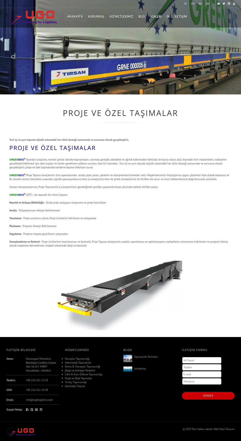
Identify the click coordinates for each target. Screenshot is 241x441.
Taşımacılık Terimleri (146, 357)
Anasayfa (75, 17)
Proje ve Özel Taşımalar (78, 378)
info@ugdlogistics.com (39, 400)
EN (192, 4)
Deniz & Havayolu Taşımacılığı (82, 366)
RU (200, 4)
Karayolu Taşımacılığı (77, 358)
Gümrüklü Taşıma (75, 386)
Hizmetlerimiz (122, 17)
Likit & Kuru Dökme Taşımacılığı (83, 374)
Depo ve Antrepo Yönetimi (80, 370)
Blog (142, 17)
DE (207, 4)
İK (168, 17)
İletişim (181, 17)
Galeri (156, 17)
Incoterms (140, 368)
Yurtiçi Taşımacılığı (76, 382)
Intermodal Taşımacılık (78, 362)
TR (185, 4)
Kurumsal (96, 17)
